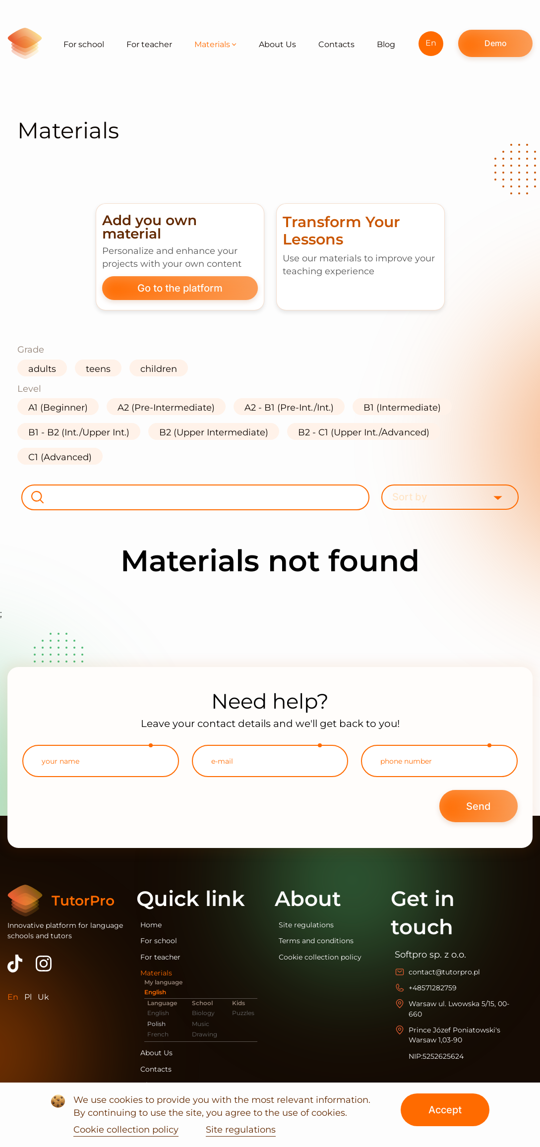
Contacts (336, 44)
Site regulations (306, 924)
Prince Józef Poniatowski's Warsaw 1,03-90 (454, 1035)
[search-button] (37, 497)
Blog (386, 44)
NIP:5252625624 (436, 1056)
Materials (215, 44)
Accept (445, 1110)
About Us (277, 44)
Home (151, 924)
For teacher (149, 44)
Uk (43, 997)
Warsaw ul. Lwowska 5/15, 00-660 (459, 1008)
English (155, 992)
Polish (156, 1023)
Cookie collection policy (320, 957)
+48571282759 (433, 987)
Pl (28, 997)
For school (83, 44)
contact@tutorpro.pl (444, 971)
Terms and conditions (316, 940)
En (430, 43)
